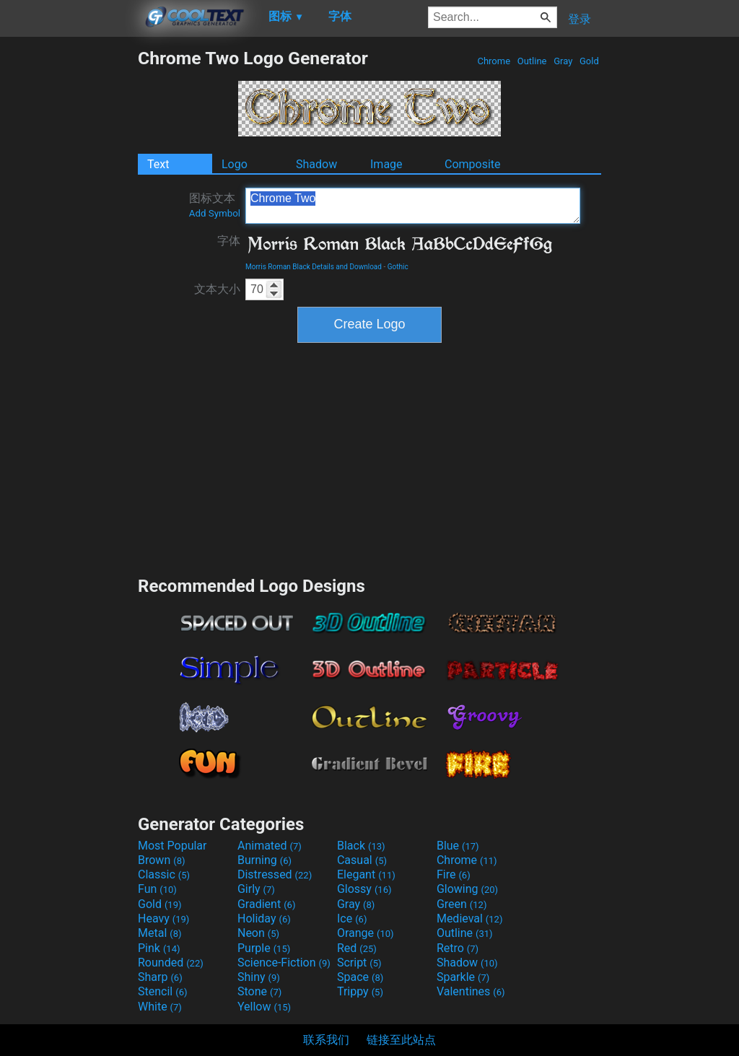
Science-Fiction (284, 962)
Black (361, 845)
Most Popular (172, 845)
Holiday (264, 918)
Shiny (258, 977)
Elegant (366, 874)
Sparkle (463, 977)
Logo (235, 164)
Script (359, 962)
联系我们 (326, 1040)
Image (386, 164)
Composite (473, 164)
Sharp (160, 977)
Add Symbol (214, 213)
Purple (263, 948)
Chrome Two (412, 206)
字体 (228, 241)
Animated (269, 845)
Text (158, 164)
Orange (365, 933)
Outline (532, 61)
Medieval (470, 918)
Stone (259, 991)
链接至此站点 (401, 1040)
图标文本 (214, 205)
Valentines (471, 991)
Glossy (364, 889)
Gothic (398, 267)
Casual (362, 860)
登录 (579, 19)
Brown (161, 860)
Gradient (266, 904)
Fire (454, 874)
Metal (160, 933)
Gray (563, 61)
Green (462, 904)
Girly (256, 889)
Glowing (467, 889)
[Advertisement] (68, 264)
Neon (258, 933)
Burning (264, 860)
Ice (352, 918)
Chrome (493, 61)
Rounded (171, 962)
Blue (458, 845)
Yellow (264, 1006)
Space (360, 977)
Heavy (163, 918)
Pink (159, 948)
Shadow (316, 164)
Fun (157, 889)
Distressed (274, 874)
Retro (457, 948)
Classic (164, 874)
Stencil (162, 991)
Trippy (360, 991)
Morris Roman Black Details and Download (313, 267)
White (160, 1006)
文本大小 (217, 289)
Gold (589, 61)
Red (357, 948)
